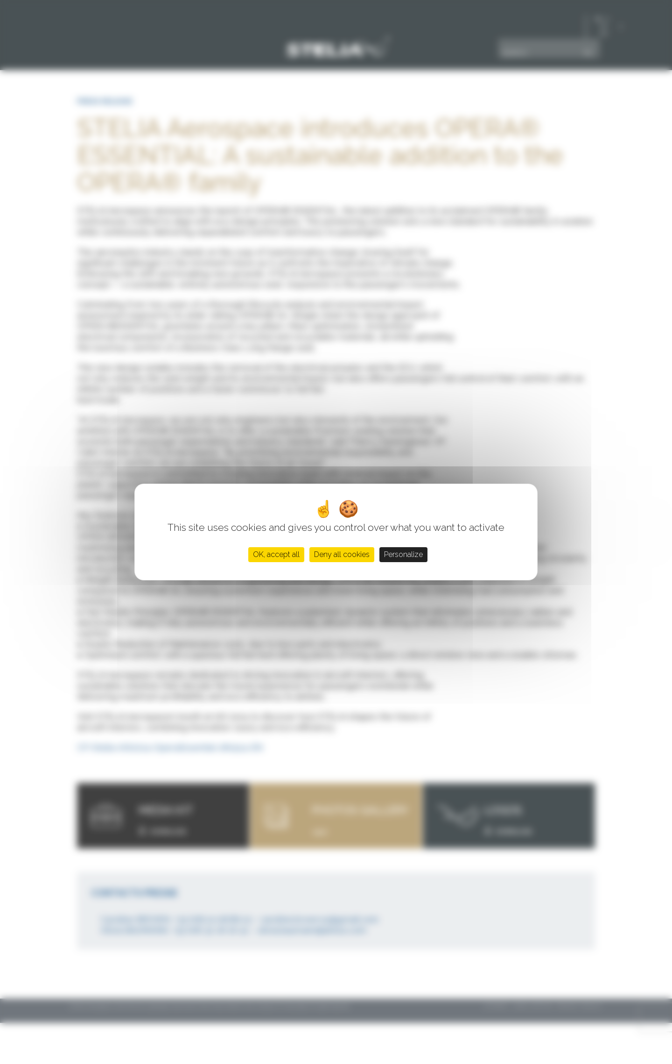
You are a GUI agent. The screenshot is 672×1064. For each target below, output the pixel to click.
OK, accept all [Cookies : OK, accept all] (276, 554)
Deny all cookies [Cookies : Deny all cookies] (342, 554)
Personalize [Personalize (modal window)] (403, 554)
